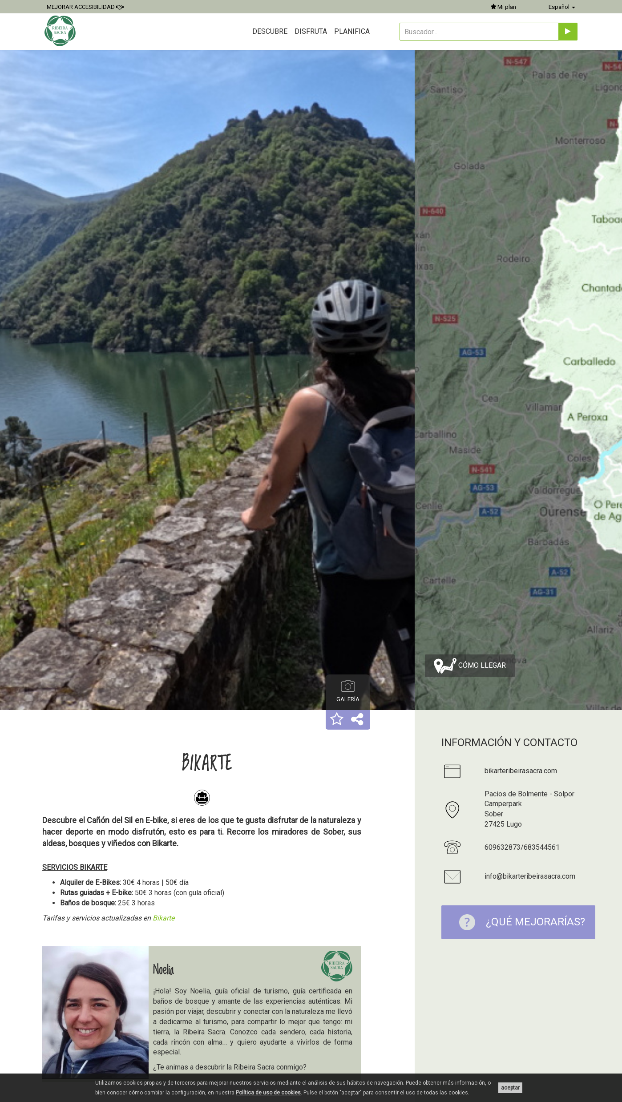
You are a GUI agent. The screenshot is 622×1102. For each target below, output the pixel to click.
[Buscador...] (479, 31)
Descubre (269, 31)
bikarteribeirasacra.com (521, 771)
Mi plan (503, 7)
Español (562, 7)
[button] (337, 720)
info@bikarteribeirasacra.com (530, 876)
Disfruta (311, 31)
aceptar (510, 1088)
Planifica (352, 31)
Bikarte (164, 918)
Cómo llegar (470, 666)
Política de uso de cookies (268, 1093)
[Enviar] (568, 31)
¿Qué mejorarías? (517, 922)
